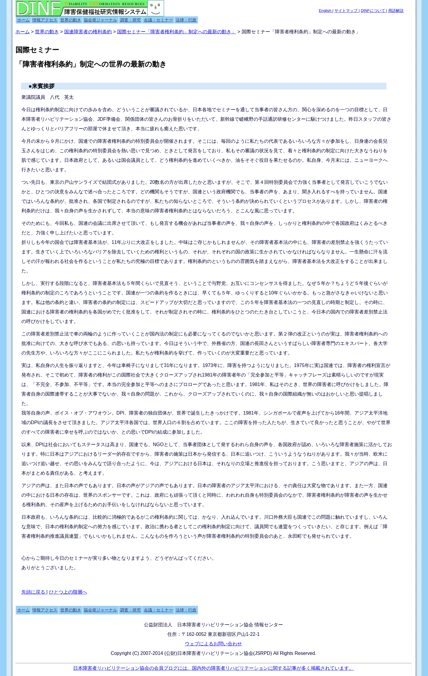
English (326, 10)
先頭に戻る (33, 592)
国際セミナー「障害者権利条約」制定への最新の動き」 (176, 31)
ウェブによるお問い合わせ (213, 643)
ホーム (23, 20)
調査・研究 (130, 20)
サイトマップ (346, 10)
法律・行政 (186, 20)
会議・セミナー (158, 20)
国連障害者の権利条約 (88, 31)
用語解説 (396, 10)
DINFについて (373, 10)
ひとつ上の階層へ (68, 592)
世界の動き (70, 20)
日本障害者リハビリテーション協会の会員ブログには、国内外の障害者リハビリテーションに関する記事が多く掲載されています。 (213, 668)
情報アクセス (44, 20)
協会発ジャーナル (100, 20)
